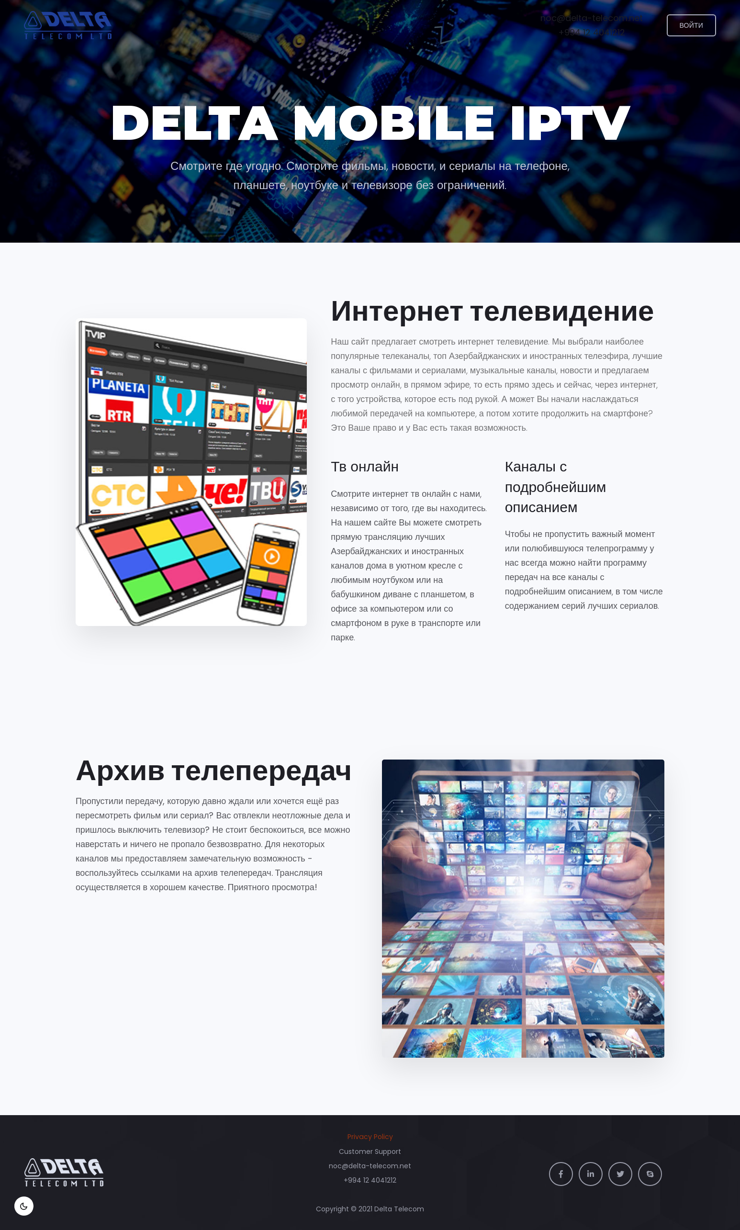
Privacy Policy (370, 1136)
